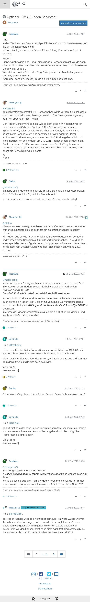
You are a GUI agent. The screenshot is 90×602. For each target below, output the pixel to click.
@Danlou (14, 422)
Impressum (45, 583)
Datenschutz (45, 588)
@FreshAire (9, 108)
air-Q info (13, 339)
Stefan (12, 181)
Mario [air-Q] (15, 102)
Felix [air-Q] (14, 507)
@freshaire (15, 345)
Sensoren (12, 22)
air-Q (49, 578)
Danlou (12, 388)
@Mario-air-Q (10, 187)
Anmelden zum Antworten (73, 23)
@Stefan (7, 223)
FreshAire (13, 34)
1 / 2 (45, 554)
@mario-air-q (10, 279)
